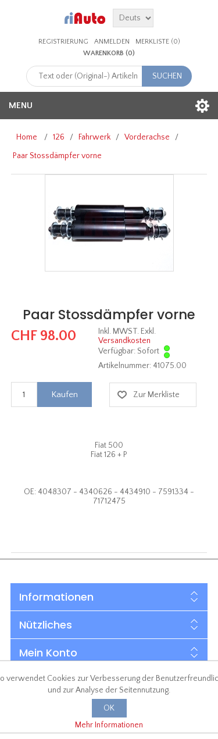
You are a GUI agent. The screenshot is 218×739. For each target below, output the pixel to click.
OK (109, 708)
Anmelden (112, 41)
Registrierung (63, 41)
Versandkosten (124, 340)
